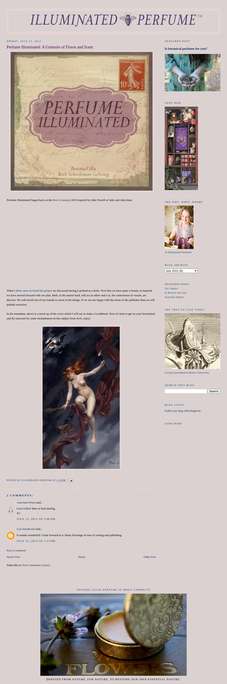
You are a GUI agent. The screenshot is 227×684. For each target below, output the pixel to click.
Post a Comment (16, 550)
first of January (61, 200)
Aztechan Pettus (26, 502)
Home (81, 557)
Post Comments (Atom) (36, 565)
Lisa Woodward (26, 529)
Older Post (150, 557)
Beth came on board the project (34, 290)
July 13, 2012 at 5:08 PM (36, 519)
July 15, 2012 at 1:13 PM (36, 541)
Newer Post (13, 557)
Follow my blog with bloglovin (183, 410)
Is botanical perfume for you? (186, 48)
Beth (79, 318)
